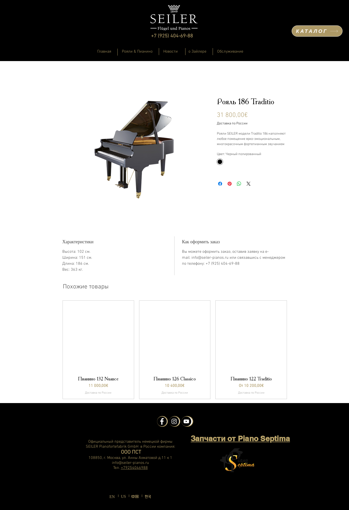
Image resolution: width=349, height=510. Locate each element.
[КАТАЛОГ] (317, 31)
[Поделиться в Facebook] (220, 184)
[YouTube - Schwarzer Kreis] (186, 421)
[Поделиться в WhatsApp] (239, 184)
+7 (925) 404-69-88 (172, 36)
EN (112, 497)
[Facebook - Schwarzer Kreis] (162, 421)
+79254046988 (134, 467)
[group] (175, 349)
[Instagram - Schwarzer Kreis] (174, 421)
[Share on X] (249, 184)
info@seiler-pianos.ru (130, 462)
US (123, 496)
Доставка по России (232, 123)
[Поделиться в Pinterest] (230, 184)
